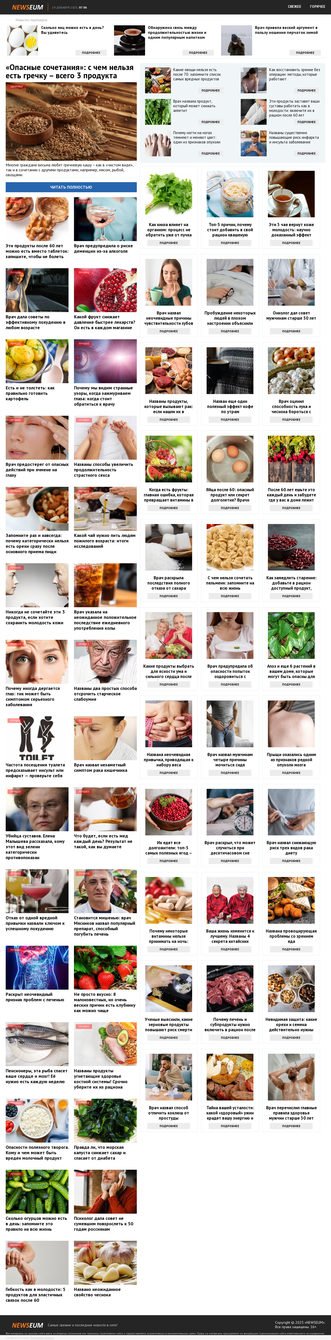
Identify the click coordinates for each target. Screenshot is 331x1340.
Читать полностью (71, 187)
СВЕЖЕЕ (294, 6)
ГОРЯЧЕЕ (317, 6)
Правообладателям (42, 1337)
